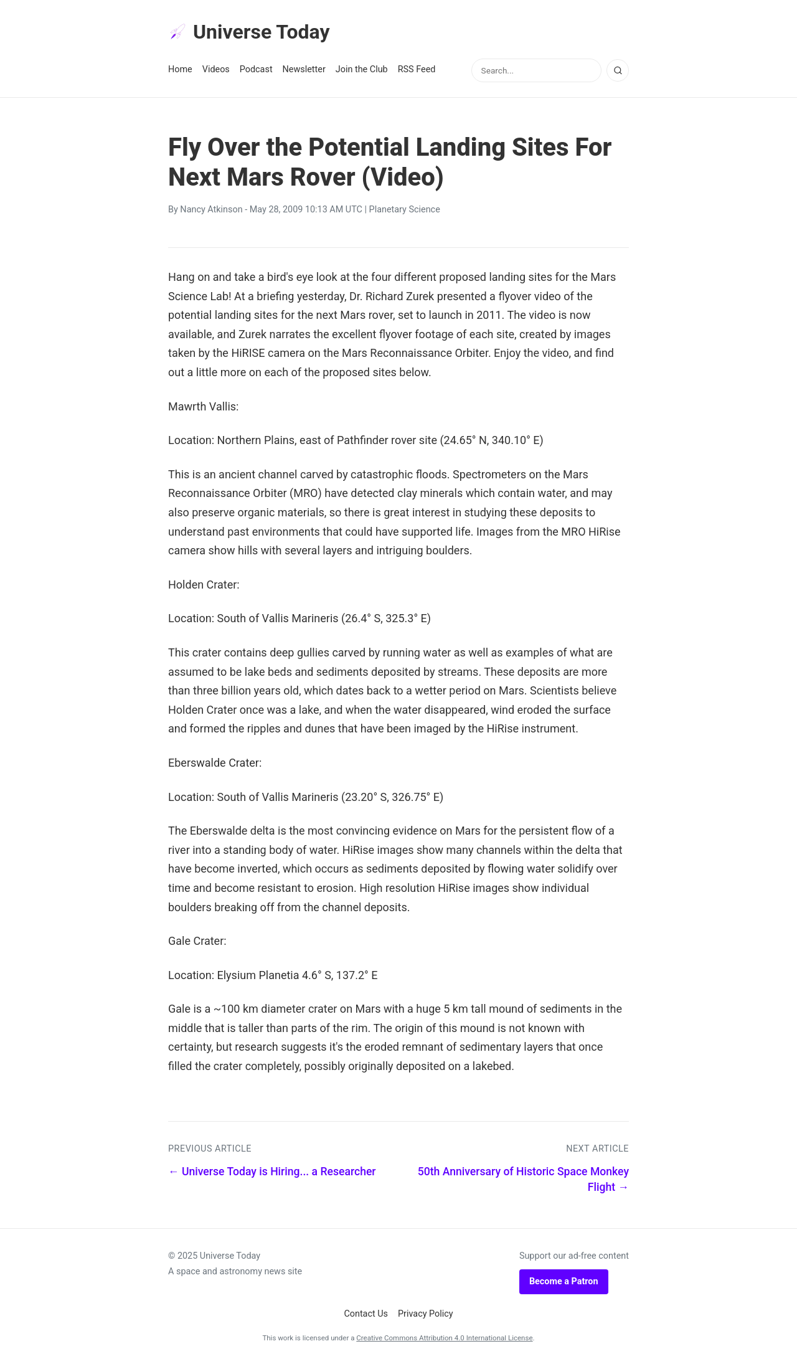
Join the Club (362, 69)
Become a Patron (563, 1281)
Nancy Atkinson (211, 209)
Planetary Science (404, 209)
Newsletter (304, 69)
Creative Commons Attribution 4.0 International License (444, 1337)
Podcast (256, 69)
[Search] (617, 70)
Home (180, 69)
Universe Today (249, 32)
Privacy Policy (425, 1314)
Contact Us (366, 1314)
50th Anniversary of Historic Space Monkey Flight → (523, 1179)
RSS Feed (417, 69)
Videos (216, 69)
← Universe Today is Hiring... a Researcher (272, 1171)
